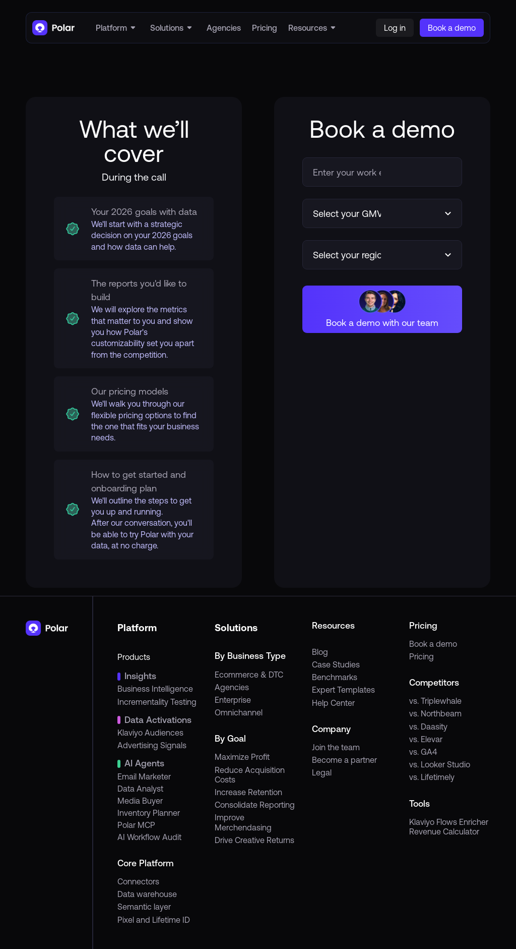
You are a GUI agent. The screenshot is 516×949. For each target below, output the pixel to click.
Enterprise (233, 699)
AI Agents (144, 763)
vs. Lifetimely (432, 776)
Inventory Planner (148, 812)
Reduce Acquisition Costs (250, 774)
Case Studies (336, 664)
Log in (395, 27)
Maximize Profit (242, 756)
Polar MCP (136, 824)
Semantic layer (144, 906)
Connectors (138, 881)
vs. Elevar (425, 739)
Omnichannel (239, 712)
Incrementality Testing (157, 701)
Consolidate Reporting (255, 804)
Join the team (336, 747)
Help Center (333, 702)
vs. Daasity (428, 726)
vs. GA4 (423, 751)
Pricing (421, 656)
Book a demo (433, 643)
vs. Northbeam (435, 713)
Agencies (232, 687)
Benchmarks (334, 677)
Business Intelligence (155, 688)
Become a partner (344, 759)
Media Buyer (140, 800)
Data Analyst (140, 788)
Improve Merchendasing (243, 822)
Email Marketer (144, 776)
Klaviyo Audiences (150, 732)
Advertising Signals (151, 745)
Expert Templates (343, 689)
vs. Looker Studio (439, 764)
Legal (322, 772)
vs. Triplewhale (435, 700)
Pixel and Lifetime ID (153, 919)
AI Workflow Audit (149, 837)
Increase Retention (248, 792)
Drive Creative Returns (254, 840)
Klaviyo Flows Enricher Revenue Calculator (448, 826)
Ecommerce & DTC (249, 674)
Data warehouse (147, 894)
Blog (320, 651)
